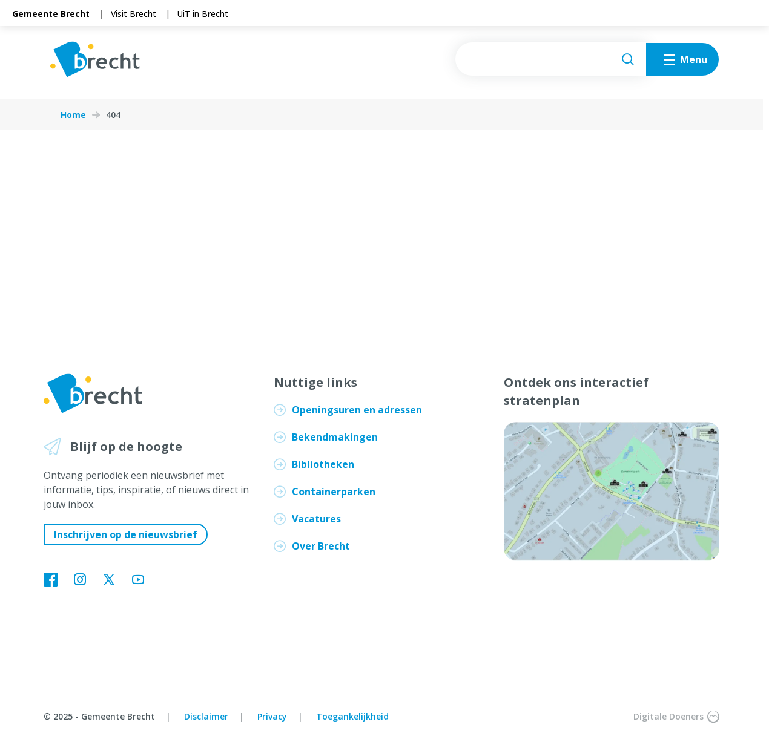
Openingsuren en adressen (357, 410)
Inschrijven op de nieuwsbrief (125, 534)
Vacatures (316, 519)
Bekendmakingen (335, 437)
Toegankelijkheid (352, 716)
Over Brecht (321, 546)
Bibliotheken (323, 464)
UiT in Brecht (202, 13)
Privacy (272, 716)
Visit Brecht (133, 13)
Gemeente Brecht (51, 13)
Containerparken (333, 491)
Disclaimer (206, 716)
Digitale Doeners (676, 717)
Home (73, 115)
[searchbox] (538, 62)
